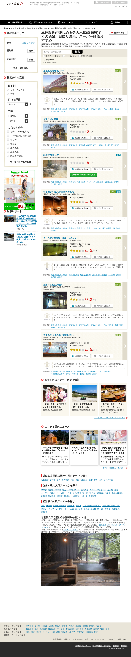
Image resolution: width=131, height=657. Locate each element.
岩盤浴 (44, 496)
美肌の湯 (100, 493)
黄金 (96, 480)
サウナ (44, 490)
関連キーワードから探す (14, 635)
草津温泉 (29, 629)
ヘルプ (111, 639)
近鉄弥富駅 (116, 228)
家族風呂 (14, 152)
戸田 (72, 480)
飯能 (58, 632)
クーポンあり (70, 56)
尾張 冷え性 (73, 109)
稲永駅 (53, 327)
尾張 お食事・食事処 (99, 275)
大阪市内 (71, 632)
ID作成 (124, 6)
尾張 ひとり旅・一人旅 (99, 109)
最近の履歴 (119, 2)
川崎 (33, 632)
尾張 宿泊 (72, 182)
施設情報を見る (81, 90)
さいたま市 (50, 632)
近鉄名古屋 (108, 480)
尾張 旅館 (99, 182)
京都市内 (80, 632)
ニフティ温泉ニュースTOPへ (114, 468)
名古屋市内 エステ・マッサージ (99, 372)
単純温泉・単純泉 (55, 496)
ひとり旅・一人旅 (64, 493)
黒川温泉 (88, 629)
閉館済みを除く (87, 56)
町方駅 (59, 277)
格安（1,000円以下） (71, 490)
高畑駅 (94, 374)
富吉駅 (117, 109)
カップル (45, 493)
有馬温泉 (43, 629)
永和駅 (110, 109)
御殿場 (64, 632)
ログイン (116, 6)
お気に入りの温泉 (102, 2)
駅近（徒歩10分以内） (92, 506)
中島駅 (82, 374)
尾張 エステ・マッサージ (86, 182)
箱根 (36, 629)
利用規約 (116, 646)
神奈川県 (29, 626)
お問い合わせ (122, 639)
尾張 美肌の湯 (74, 275)
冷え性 (110, 490)
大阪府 (71, 626)
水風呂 (52, 493)
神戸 (96, 632)
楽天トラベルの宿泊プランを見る (83, 175)
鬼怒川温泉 (104, 629)
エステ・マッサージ (98, 490)
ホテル (107, 493)
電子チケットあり (53, 56)
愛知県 (92, 626)
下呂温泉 (60, 629)
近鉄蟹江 (65, 480)
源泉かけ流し (117, 493)
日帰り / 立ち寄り (18, 90)
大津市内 (89, 632)
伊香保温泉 (70, 629)
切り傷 (84, 496)
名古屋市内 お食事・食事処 (60, 374)
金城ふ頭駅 (119, 325)
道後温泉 (79, 629)
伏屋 (77, 480)
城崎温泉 (52, 629)
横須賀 (38, 632)
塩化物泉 (92, 496)
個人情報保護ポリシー (83, 646)
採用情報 (124, 646)
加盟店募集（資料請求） (62, 639)
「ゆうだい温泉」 (70, 529)
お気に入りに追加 (103, 90)
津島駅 (118, 275)
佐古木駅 (101, 228)
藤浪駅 (53, 277)
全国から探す (28, 43)
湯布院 (96, 629)
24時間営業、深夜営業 (21, 136)
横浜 (28, 632)
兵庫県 (51, 626)
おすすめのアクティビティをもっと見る (109, 418)
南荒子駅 (75, 374)
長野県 (85, 626)
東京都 (64, 626)
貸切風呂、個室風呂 (72, 496)
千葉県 (44, 626)
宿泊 (116, 490)
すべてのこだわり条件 (20, 162)
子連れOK (77, 493)
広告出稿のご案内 (81, 639)
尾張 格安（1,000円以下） (88, 145)
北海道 (78, 626)
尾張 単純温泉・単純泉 (59, 109)
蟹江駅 (63, 111)
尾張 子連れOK (84, 109)
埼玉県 (37, 626)
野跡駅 (110, 325)
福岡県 (98, 626)
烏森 (91, 480)
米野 (101, 480)
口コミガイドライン (99, 639)
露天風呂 (84, 490)
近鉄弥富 (45, 480)
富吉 (58, 480)
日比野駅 (111, 275)
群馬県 (58, 626)
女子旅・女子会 (88, 493)
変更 (31, 51)
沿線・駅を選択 (20, 68)
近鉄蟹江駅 (55, 111)
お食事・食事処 (54, 490)
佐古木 (52, 480)
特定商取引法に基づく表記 (101, 646)
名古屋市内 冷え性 (79, 372)
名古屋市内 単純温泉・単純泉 (61, 372)
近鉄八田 (84, 480)
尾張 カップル (92, 228)
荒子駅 (88, 374)
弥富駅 (53, 231)
